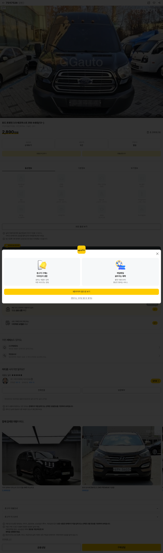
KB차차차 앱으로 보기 (81, 291)
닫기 (157, 253)
